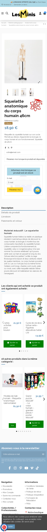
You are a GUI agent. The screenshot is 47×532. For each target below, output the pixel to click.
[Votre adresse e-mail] (21, 454)
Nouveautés (7, 486)
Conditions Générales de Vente (35, 487)
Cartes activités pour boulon (7, 326)
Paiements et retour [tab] (11, 221)
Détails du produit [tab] (10, 212)
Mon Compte (8, 492)
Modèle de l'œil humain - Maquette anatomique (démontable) (12, 399)
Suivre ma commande (11, 496)
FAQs (28, 504)
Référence (8, 121)
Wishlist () (6, 5)
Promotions (7, 489)
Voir (12, 425)
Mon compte (8, 502)
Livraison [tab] (6, 216)
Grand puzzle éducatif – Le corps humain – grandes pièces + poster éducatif (30, 407)
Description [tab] (7, 208)
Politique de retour (33, 492)
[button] (19, 351)
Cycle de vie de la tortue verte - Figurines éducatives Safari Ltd (34, 328)
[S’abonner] (43, 454)
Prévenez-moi (15, 190)
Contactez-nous (9, 499)
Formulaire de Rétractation (32, 499)
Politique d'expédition (35, 495)
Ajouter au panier (12, 344)
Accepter (9, 526)
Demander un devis (20, 5)
